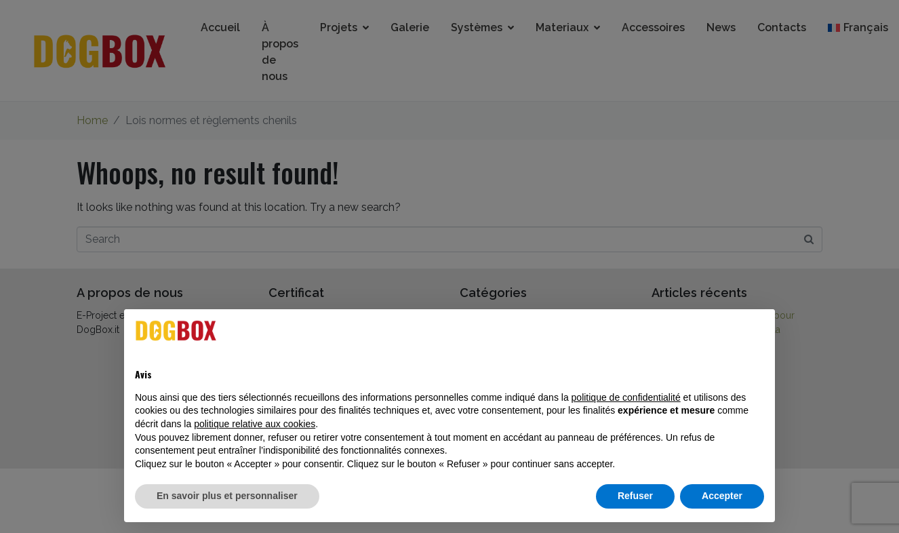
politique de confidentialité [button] (626, 397)
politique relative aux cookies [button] (254, 423)
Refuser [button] (635, 495)
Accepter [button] (722, 495)
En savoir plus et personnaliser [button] (227, 495)
